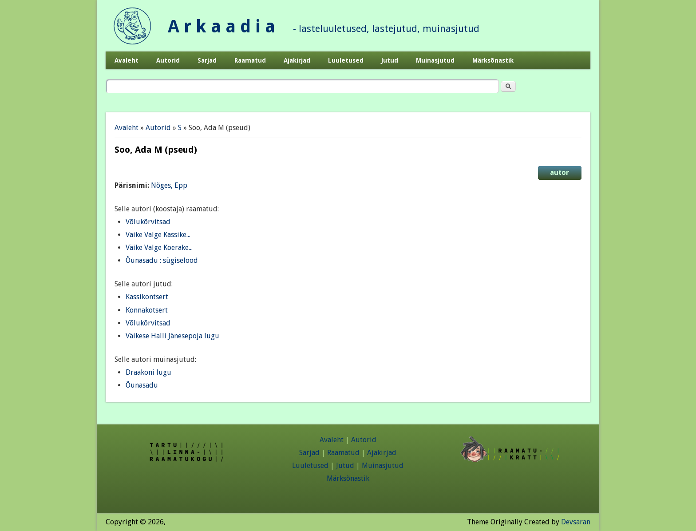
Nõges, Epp (169, 185)
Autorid (168, 60)
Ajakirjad (297, 60)
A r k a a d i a (221, 26)
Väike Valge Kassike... (158, 234)
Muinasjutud (435, 60)
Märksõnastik (493, 60)
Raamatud (250, 60)
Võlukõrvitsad (148, 222)
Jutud (389, 60)
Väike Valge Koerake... (159, 247)
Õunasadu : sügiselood (162, 260)
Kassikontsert (147, 297)
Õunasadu (142, 385)
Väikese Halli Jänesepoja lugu (172, 336)
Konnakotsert (147, 310)
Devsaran (575, 522)
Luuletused (346, 60)
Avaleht (126, 60)
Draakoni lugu (148, 372)
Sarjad (207, 60)
